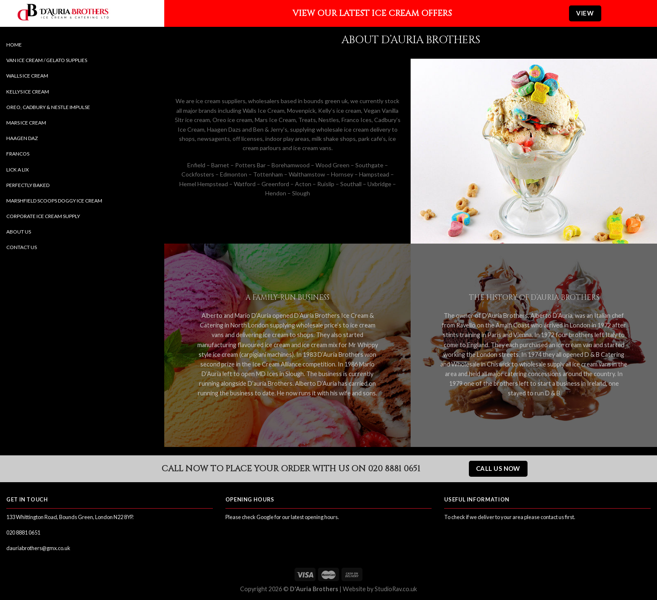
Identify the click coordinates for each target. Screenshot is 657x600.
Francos (17, 154)
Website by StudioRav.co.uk (380, 588)
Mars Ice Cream (26, 122)
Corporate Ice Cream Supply (43, 216)
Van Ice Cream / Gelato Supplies (46, 60)
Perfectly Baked (27, 185)
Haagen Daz (22, 138)
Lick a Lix (17, 169)
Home (14, 45)
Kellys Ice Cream (27, 91)
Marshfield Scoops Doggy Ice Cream (54, 200)
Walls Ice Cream (27, 76)
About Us (18, 232)
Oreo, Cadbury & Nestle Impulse (48, 107)
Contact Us (21, 247)
